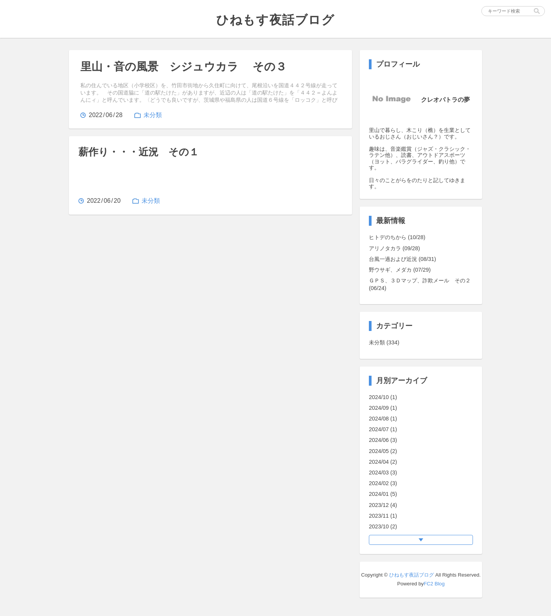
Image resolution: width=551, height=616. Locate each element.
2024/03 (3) (383, 472)
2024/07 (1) (383, 429)
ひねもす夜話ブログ (411, 575)
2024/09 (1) (383, 408)
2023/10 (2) (383, 526)
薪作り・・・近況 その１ (138, 152)
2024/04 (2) (383, 462)
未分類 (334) (384, 342)
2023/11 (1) (383, 516)
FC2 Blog (434, 584)
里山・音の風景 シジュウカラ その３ (183, 66)
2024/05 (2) (383, 451)
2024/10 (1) (383, 397)
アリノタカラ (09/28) (394, 248)
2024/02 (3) (383, 483)
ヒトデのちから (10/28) (397, 237)
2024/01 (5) (383, 494)
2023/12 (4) (383, 505)
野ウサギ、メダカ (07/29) (400, 270)
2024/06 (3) (383, 440)
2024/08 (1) (383, 419)
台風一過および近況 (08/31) (402, 259)
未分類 (152, 115)
